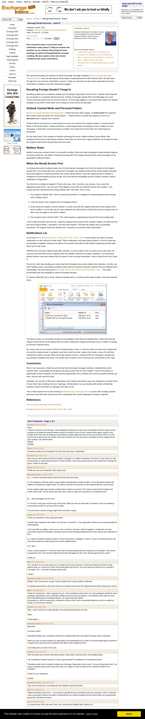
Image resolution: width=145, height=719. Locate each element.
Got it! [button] (129, 714)
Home (4, 2)
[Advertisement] (132, 62)
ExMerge (12, 49)
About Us (27, 2)
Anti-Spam (12, 28)
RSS (44, 2)
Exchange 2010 (12, 35)
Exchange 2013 (12, 39)
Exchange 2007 (12, 32)
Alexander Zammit (81, 28)
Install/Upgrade (12, 60)
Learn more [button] (92, 714)
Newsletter (36, 2)
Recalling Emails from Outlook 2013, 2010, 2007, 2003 (61, 238)
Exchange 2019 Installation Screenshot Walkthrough (94, 55)
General (12, 53)
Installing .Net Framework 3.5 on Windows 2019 (93, 52)
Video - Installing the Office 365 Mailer (90, 60)
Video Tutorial (12, 143)
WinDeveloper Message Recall (76, 392)
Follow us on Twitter (58, 2)
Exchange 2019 (12, 46)
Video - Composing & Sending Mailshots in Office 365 (95, 57)
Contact (19, 2)
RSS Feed (12, 81)
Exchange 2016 (12, 42)
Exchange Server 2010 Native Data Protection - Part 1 (79, 270)
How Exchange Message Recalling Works (46, 113)
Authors (11, 2)
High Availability (12, 56)
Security (12, 63)
